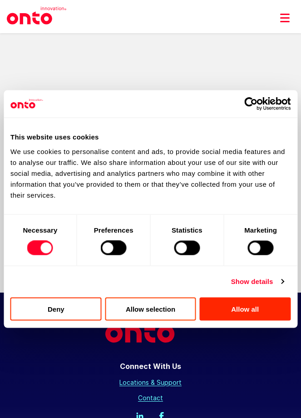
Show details (252, 281)
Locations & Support (150, 382)
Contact (150, 398)
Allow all (245, 309)
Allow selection (150, 309)
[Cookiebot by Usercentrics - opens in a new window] (251, 104)
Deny (56, 309)
